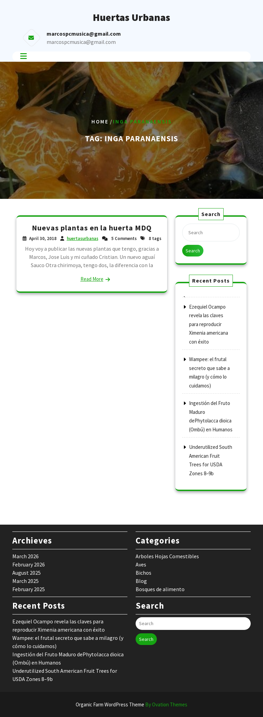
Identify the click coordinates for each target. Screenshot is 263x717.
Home (100, 121)
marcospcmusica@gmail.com (81, 41)
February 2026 (28, 564)
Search (193, 251)
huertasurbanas (82, 238)
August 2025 (26, 572)
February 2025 (28, 589)
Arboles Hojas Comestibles (167, 556)
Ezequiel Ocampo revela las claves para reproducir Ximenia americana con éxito (208, 324)
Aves (141, 564)
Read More (91, 279)
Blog (141, 580)
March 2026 (25, 556)
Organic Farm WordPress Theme (131, 704)
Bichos (143, 572)
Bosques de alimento (160, 589)
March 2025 (25, 580)
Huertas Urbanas (131, 17)
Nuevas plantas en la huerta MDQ (92, 227)
